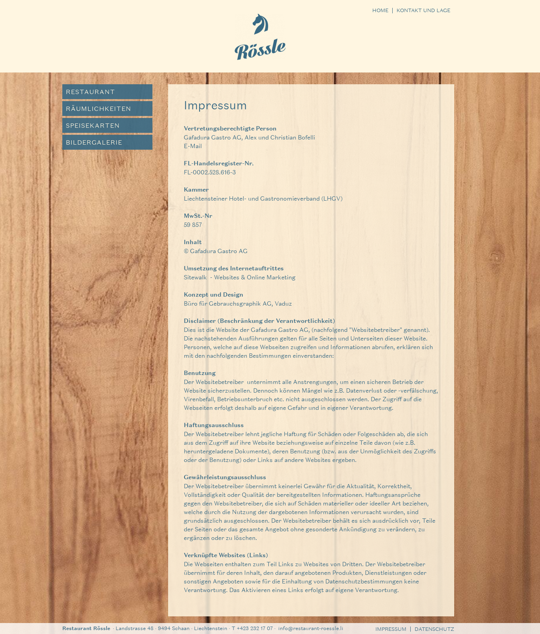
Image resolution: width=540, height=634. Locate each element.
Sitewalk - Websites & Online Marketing (239, 277)
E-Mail (193, 146)
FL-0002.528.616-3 (210, 172)
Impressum (390, 629)
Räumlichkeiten (98, 108)
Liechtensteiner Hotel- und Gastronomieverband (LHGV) (263, 198)
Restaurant (90, 91)
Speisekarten (93, 125)
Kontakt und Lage (423, 10)
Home (380, 10)
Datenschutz (434, 629)
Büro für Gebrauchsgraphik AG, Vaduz (238, 303)
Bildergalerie (94, 142)
